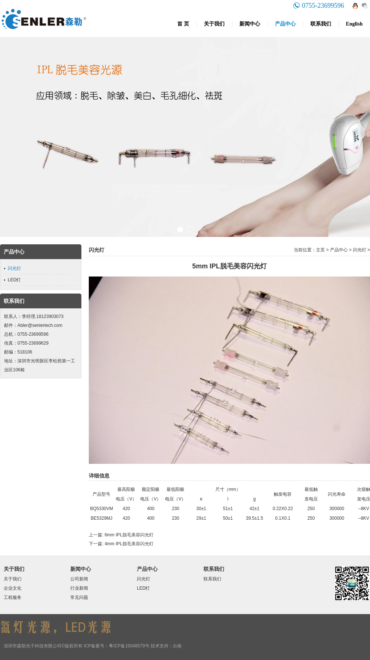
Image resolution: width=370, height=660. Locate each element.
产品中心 (285, 24)
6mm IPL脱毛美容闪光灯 (129, 534)
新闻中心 (249, 24)
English (354, 24)
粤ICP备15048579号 (129, 646)
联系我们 (320, 24)
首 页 (183, 24)
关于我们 (214, 24)
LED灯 (14, 279)
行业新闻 (79, 588)
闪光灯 (14, 268)
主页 (320, 249)
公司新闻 (79, 579)
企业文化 (12, 588)
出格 (177, 646)
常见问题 (79, 597)
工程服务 (12, 597)
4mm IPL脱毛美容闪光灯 (129, 543)
